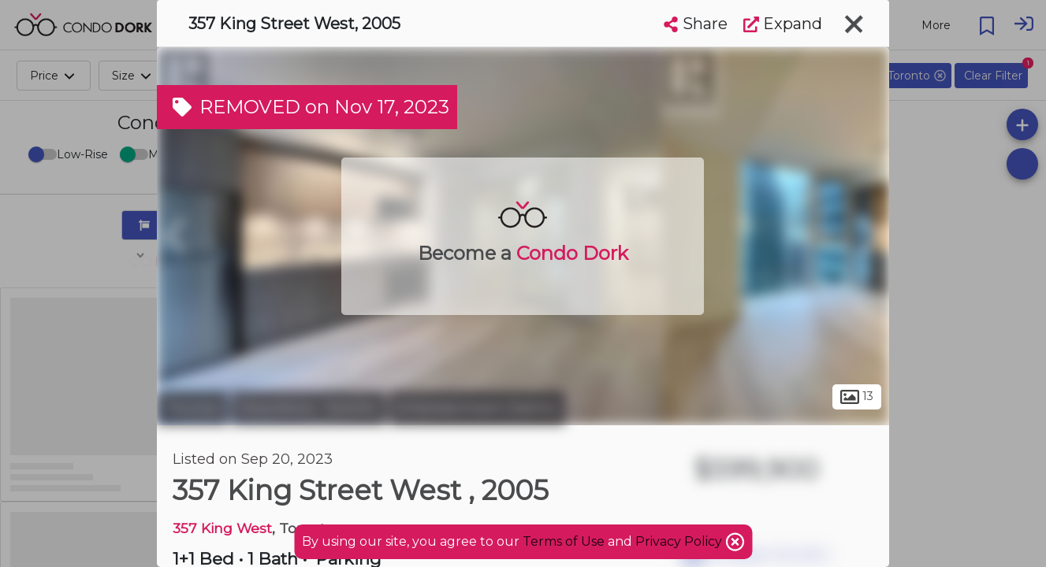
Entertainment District (477, 408)
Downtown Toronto (309, 408)
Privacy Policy (680, 541)
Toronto (192, 408)
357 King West (222, 528)
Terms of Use (564, 541)
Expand (782, 23)
